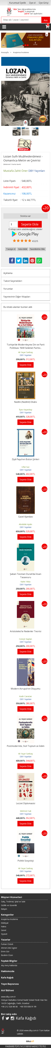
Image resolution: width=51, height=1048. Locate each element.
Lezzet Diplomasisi (25, 803)
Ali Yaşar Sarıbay (25, 352)
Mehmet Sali (25, 811)
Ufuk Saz (25, 467)
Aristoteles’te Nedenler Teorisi (25, 631)
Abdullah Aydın (25, 524)
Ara (45, 20)
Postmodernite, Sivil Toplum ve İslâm (25, 746)
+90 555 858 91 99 (28, 1006)
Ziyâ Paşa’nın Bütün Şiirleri (25, 459)
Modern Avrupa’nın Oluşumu (25, 688)
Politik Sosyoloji (26, 860)
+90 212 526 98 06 (9, 1006)
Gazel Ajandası (25, 516)
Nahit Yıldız (25, 581)
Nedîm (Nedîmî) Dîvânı (25, 401)
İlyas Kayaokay (25, 409)
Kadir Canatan (25, 696)
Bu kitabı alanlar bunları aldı (17, 306)
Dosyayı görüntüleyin (25, 142)
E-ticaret (21, 1040)
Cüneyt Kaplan (25, 639)
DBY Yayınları (25, 355)
